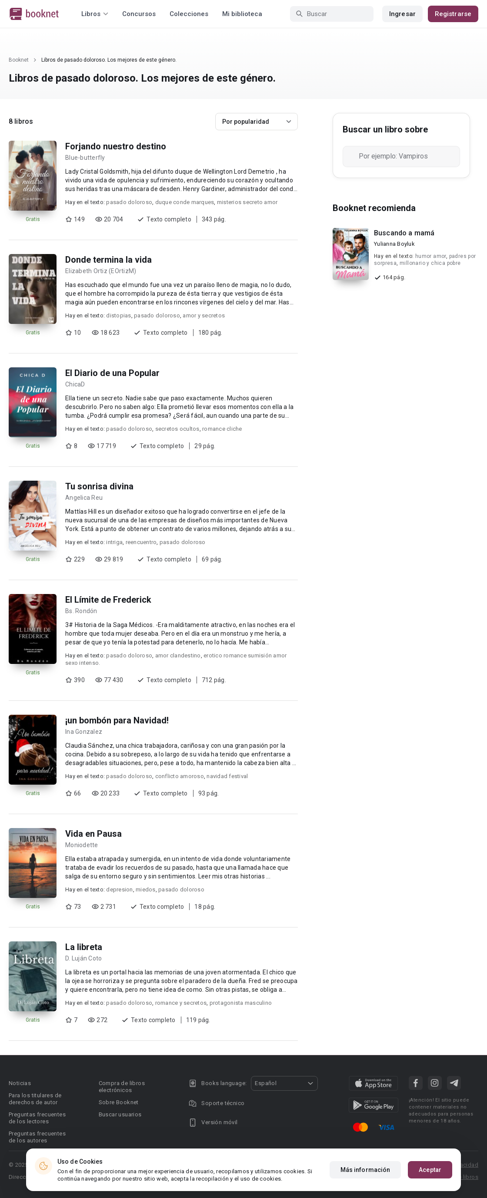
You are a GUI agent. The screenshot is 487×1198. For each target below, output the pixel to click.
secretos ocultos (177, 429)
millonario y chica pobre (430, 263)
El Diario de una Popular (112, 373)
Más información (365, 1169)
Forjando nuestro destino (115, 146)
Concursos (139, 14)
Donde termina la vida (108, 259)
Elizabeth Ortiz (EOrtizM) (100, 270)
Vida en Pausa (93, 833)
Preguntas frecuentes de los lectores (37, 1118)
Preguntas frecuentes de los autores (37, 1137)
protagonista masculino (241, 1003)
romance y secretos (181, 1003)
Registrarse (453, 14)
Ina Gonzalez (83, 731)
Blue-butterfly (85, 157)
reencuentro (141, 542)
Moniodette (81, 845)
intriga (114, 542)
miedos (146, 889)
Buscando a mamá (404, 233)
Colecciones (189, 14)
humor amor (430, 256)
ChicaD (75, 384)
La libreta (83, 947)
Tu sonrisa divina (99, 486)
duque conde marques (184, 202)
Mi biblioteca (242, 14)
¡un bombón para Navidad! (117, 720)
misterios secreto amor (247, 202)
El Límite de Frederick (108, 599)
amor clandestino (178, 655)
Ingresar (402, 14)
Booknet (19, 60)
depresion (119, 889)
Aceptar (430, 1169)
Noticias (20, 1083)
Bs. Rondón (81, 610)
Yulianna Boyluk (394, 244)
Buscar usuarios (120, 1114)
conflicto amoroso (179, 776)
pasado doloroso (129, 202)
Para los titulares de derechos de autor (35, 1099)
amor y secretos (204, 315)
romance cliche (222, 429)
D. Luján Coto (83, 958)
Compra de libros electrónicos (122, 1086)
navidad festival (227, 776)
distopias (118, 315)
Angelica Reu (84, 497)
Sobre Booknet (119, 1102)
